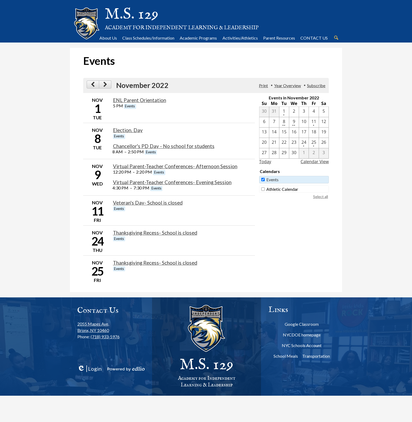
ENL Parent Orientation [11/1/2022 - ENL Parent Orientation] (139, 100)
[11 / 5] (323, 112)
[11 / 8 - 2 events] (284, 122)
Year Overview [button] (287, 85)
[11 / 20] (264, 143)
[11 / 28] (274, 153)
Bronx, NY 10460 (98, 327)
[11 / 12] (323, 122)
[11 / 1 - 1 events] (284, 112)
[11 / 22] (284, 143)
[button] (108, 38)
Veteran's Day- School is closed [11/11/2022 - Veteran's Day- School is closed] (148, 203)
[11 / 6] (264, 122)
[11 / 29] (284, 153)
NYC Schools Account (302, 345)
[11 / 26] (323, 143)
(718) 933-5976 (105, 336)
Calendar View (315, 161)
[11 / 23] (294, 143)
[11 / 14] (274, 132)
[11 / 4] (313, 112)
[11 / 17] (303, 132)
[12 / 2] (313, 153)
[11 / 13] (264, 132)
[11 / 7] (274, 122)
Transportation (316, 355)
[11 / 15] (284, 132)
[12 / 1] (303, 153)
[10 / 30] (264, 112)
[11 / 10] (303, 122)
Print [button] (263, 85)
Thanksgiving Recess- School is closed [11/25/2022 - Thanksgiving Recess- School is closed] (155, 263)
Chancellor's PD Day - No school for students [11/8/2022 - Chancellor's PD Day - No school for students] (164, 146)
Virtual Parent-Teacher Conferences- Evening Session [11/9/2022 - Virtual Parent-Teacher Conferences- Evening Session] (172, 182)
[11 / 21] (274, 143)
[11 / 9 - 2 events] (294, 122)
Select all (320, 196)
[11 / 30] (294, 153)
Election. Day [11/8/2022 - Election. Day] (128, 130)
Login (89, 368)
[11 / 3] (303, 112)
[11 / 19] (323, 132)
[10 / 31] (274, 112)
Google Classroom (302, 324)
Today (265, 161)
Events (272, 179)
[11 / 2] (294, 112)
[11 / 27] (264, 153)
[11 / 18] (313, 132)
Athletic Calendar (282, 189)
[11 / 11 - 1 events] (313, 122)
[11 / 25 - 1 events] (313, 143)
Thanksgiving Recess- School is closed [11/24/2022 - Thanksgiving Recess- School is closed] (155, 233)
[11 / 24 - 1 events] (303, 143)
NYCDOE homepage (302, 334)
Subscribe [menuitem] (316, 85)
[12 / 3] (323, 153)
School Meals (286, 355)
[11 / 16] (294, 132)
